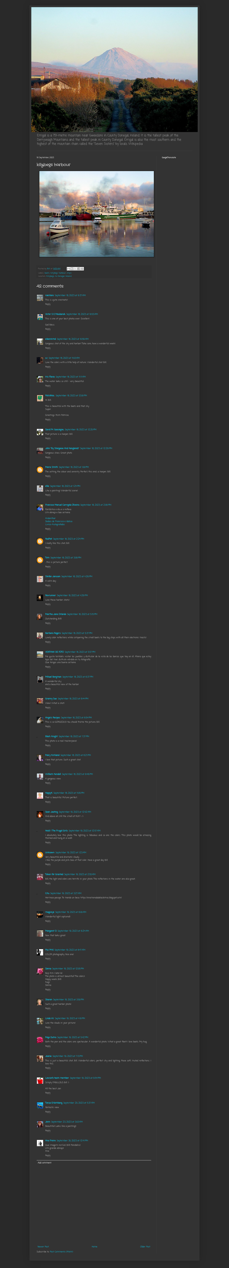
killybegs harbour (58, 273)
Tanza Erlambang (53, 1103)
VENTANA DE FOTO (54, 652)
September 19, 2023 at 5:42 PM (72, 1037)
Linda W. (49, 1018)
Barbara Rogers (53, 633)
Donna (48, 968)
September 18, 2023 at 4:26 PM (76, 576)
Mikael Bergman (53, 677)
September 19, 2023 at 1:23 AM (70, 852)
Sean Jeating (51, 812)
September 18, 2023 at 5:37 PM (77, 633)
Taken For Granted (54, 874)
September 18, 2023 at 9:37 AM (70, 295)
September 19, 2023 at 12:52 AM (75, 812)
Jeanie (48, 1056)
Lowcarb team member (57, 1078)
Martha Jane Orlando (55, 614)
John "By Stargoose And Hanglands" (62, 448)
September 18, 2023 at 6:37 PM (77, 677)
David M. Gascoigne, (54, 429)
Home (94, 1246)
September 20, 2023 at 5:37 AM (79, 1103)
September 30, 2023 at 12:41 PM (72, 1140)
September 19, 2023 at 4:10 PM (70, 1018)
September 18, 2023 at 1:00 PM (74, 467)
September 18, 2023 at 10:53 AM (82, 314)
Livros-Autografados (55, 524)
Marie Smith (51, 467)
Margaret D (51, 931)
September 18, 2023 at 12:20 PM (80, 429)
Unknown (49, 852)
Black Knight (51, 736)
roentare (49, 295)
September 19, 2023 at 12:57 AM (85, 831)
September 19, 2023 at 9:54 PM (85, 1078)
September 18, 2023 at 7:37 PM (74, 736)
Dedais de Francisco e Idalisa (58, 521)
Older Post (145, 1246)
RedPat (48, 539)
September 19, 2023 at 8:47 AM (70, 950)
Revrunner (50, 595)
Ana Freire (50, 1140)
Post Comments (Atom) (61, 1252)
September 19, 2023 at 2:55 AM (80, 874)
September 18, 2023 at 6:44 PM (73, 698)
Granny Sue (51, 698)
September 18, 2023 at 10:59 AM (73, 339)
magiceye (49, 912)
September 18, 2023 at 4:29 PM (72, 595)
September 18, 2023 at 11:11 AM (71, 377)
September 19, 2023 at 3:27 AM (65, 893)
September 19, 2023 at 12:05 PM (68, 968)
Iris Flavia (50, 377)
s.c (46, 358)
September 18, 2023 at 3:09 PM (65, 557)
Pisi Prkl (49, 950)
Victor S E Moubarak (55, 314)
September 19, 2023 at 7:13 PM (68, 1056)
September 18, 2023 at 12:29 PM (96, 448)
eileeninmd (50, 339)
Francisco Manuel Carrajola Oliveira (62, 505)
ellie (47, 486)
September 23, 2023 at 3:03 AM (67, 1122)
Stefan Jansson (52, 576)
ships (69, 273)
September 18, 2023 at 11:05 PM (68, 793)
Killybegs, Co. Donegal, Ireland (59, 276)
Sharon (48, 999)
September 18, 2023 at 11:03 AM (64, 358)
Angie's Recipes (52, 717)
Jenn (47, 1122)
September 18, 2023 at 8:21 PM (75, 755)
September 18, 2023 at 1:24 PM (65, 486)
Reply (47, 304)
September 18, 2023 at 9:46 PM (77, 774)
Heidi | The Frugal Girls (56, 831)
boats (47, 273)
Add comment (44, 1163)
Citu (47, 893)
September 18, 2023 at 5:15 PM (82, 614)
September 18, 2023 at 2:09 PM (95, 505)
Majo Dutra (50, 1037)
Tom (47, 557)
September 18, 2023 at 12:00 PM (71, 395)
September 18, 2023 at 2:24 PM (68, 539)
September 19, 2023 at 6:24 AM (73, 931)
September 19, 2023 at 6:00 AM (70, 912)
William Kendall (53, 774)
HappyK (48, 793)
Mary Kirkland (52, 755)
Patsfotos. (50, 395)
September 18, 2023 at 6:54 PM (76, 717)
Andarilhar (50, 518)
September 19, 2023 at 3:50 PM (68, 999)
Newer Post (43, 1246)
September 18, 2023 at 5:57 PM (80, 652)
